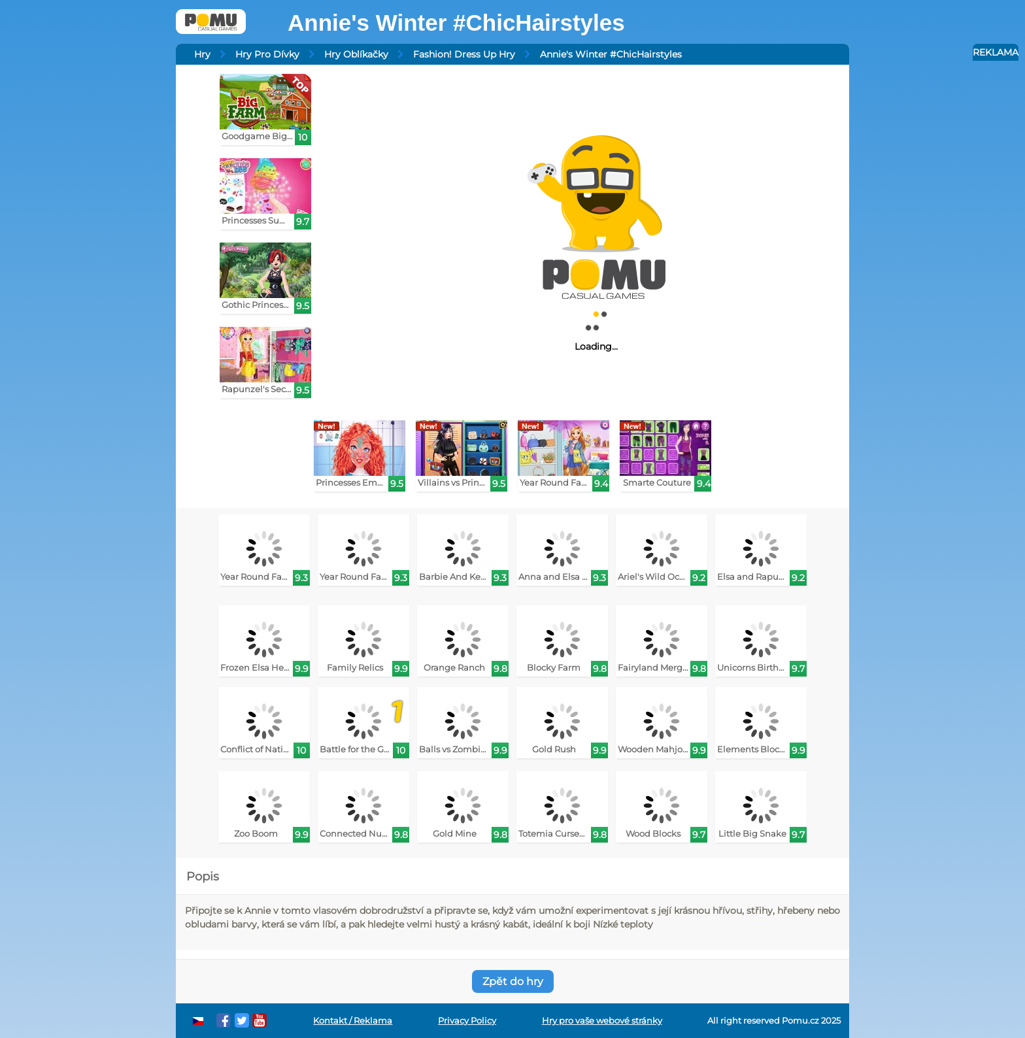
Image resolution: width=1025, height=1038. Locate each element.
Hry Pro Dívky (267, 54)
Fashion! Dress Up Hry (464, 54)
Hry (202, 54)
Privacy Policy (467, 1021)
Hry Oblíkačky (356, 54)
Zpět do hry (512, 981)
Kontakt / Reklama (352, 1021)
